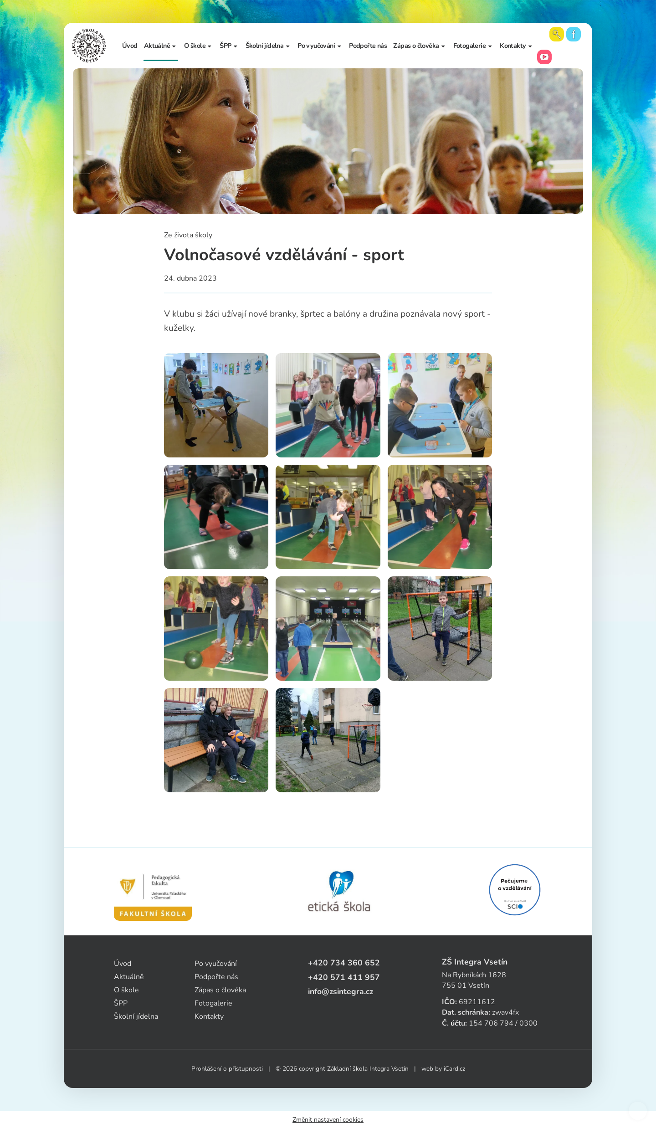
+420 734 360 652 (344, 962)
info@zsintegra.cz (340, 991)
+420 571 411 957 (344, 977)
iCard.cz (454, 1068)
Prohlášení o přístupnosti (227, 1068)
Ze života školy (188, 235)
